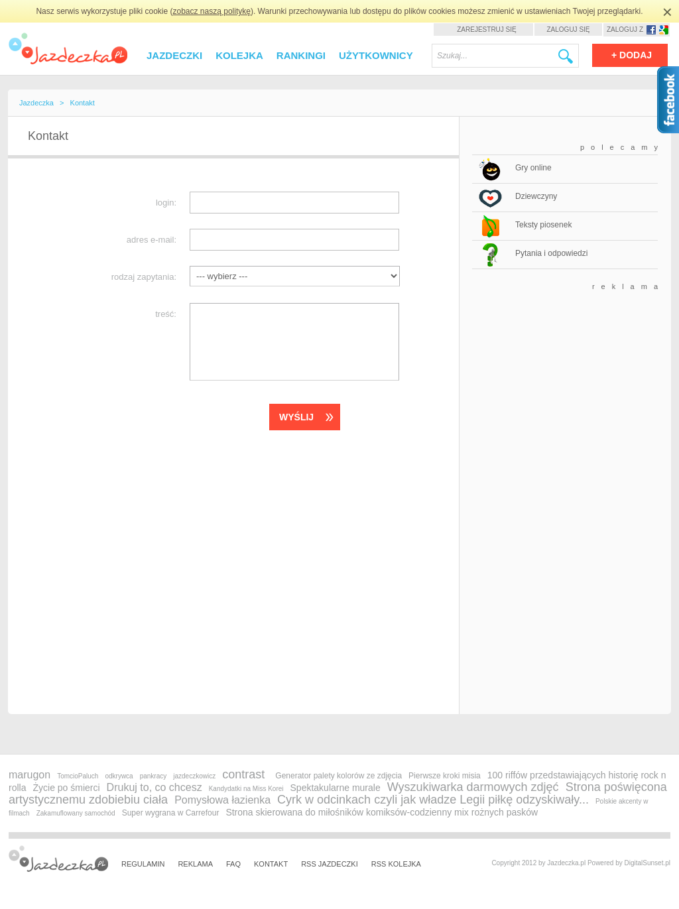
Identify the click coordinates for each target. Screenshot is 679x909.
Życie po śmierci (65, 787)
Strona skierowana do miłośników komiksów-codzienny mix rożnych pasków (381, 812)
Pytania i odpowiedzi (551, 253)
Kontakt (271, 864)
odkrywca (119, 776)
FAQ (233, 864)
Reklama (195, 864)
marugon (29, 774)
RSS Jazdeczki (329, 864)
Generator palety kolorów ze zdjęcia (338, 775)
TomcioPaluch (77, 776)
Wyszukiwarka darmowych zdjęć (473, 787)
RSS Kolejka (396, 864)
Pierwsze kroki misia (444, 775)
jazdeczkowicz (194, 776)
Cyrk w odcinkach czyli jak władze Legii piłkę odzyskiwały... (433, 799)
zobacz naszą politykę (212, 11)
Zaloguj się (567, 29)
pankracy (153, 776)
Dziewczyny (536, 196)
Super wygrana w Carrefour (170, 813)
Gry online (533, 167)
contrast (243, 774)
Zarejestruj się (486, 29)
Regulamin (142, 864)
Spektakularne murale (335, 787)
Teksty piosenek (543, 224)
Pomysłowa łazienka (222, 800)
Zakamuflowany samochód (75, 813)
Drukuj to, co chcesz (154, 787)
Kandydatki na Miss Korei (246, 788)
